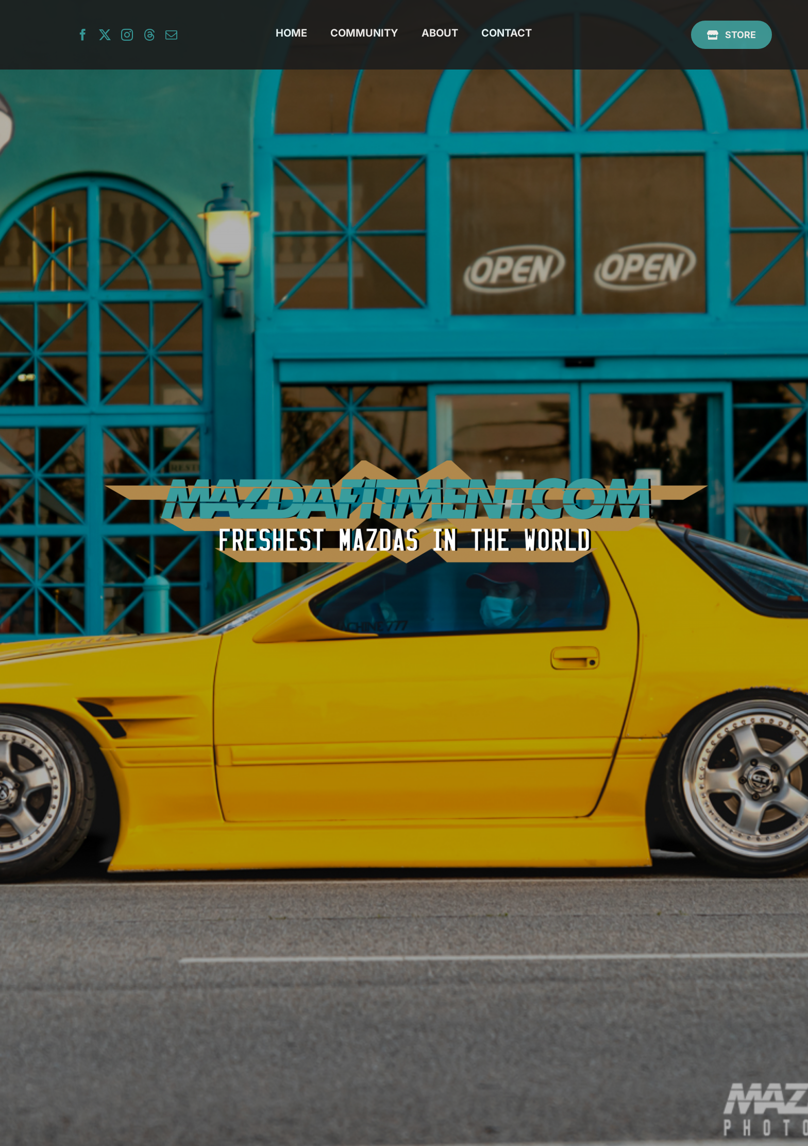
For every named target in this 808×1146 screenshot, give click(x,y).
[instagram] (127, 35)
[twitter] (105, 35)
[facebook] (83, 35)
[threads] (149, 35)
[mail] (171, 35)
